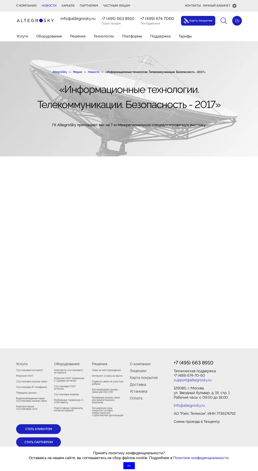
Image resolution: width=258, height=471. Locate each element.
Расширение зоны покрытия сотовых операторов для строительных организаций (107, 412)
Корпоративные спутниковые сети (26, 407)
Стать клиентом (38, 429)
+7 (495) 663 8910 (118, 18)
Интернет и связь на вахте (107, 375)
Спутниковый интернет (29, 370)
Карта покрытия (144, 377)
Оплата (136, 398)
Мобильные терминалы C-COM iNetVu (69, 401)
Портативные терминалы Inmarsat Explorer (68, 409)
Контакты (193, 5)
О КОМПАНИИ (26, 5)
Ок (129, 465)
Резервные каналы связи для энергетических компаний (106, 400)
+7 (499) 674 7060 (157, 18)
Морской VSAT (24, 375)
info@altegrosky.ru (78, 18)
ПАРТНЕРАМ (89, 5)
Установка (138, 391)
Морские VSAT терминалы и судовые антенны (69, 379)
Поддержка (160, 36)
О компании (140, 364)
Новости (49, 5)
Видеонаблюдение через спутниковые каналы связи (31, 399)
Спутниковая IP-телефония (31, 387)
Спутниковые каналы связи (31, 381)
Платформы (132, 36)
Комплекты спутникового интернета (68, 371)
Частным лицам (116, 5)
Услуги (22, 36)
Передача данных (26, 392)
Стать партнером (38, 442)
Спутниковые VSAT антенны (65, 387)
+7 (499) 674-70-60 (189, 375)
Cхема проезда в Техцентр (197, 421)
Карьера (68, 5)
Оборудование (49, 36)
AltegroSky (59, 72)
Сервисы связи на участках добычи (107, 382)
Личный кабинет (216, 5)
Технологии (104, 36)
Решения (77, 36)
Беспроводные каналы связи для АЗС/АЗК (105, 390)
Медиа (77, 72)
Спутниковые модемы (66, 394)
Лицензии (138, 371)
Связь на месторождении (106, 370)
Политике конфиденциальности (201, 458)
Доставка (138, 384)
